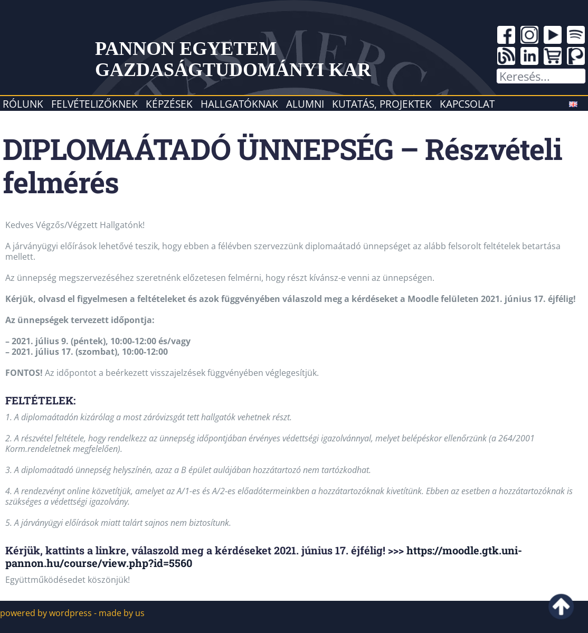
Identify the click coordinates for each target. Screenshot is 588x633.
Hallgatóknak (239, 104)
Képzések (169, 104)
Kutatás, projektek (382, 104)
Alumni (305, 104)
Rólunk (23, 104)
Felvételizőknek (94, 104)
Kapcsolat (467, 104)
